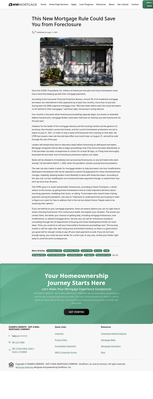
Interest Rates (86, 251)
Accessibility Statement (65, 346)
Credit (106, 251)
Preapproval (89, 255)
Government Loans (103, 255)
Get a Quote (122, 4)
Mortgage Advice (39, 255)
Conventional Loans (75, 255)
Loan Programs (86, 4)
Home (43, 4)
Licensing (59, 333)
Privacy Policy (61, 340)
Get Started (76, 312)
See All (115, 255)
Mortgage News (108, 340)
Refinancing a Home (71, 251)
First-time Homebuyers (56, 255)
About (111, 4)
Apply (73, 4)
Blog (103, 352)
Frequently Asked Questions (114, 333)
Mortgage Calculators (111, 346)
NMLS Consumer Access (66, 352)
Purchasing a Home (54, 251)
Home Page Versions (58, 4)
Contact (135, 4)
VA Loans (98, 251)
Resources (101, 4)
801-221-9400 (18, 342)
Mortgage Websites (25, 367)
